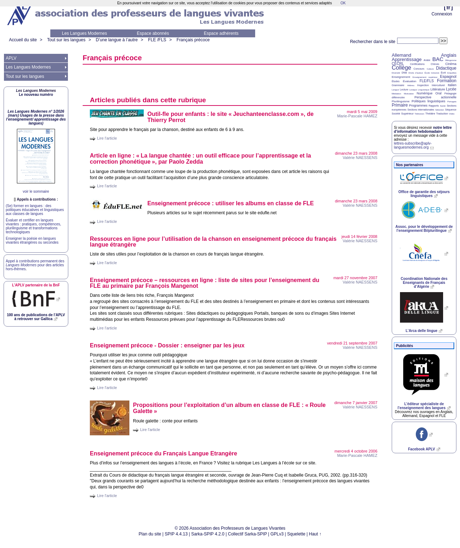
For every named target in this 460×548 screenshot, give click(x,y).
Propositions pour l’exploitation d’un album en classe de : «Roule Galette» (229, 408)
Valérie (360, 157)
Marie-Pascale (357, 116)
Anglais (448, 55)
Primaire (400, 105)
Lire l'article (107, 138)
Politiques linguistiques (428, 101)
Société (396, 113)
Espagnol (448, 76)
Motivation (409, 94)
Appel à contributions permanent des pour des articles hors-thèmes (35, 265)
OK (342, 3)
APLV (11, 58)
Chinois (435, 64)
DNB (404, 72)
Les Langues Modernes (84, 33)
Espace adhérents (221, 33)
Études (396, 81)
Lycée (451, 89)
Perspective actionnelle (435, 97)
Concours (419, 68)
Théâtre (430, 113)
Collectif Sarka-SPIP (247, 534)
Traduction (442, 113)
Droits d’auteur (416, 73)
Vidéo (451, 114)
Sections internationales (421, 109)
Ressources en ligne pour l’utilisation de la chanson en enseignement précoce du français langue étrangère (213, 242)
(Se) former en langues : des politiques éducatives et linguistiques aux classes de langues (35, 210)
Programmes (418, 105)
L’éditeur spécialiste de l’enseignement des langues (421, 406)
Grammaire (398, 85)
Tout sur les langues (66, 39)
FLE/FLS (426, 81)
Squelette (296, 534)
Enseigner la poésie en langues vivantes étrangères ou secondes (32, 240)
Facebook (421, 449)
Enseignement (401, 77)
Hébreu (410, 85)
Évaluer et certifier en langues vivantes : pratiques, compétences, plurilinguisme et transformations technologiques (33, 226)
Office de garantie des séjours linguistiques (424, 194)
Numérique (424, 93)
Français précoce (193, 39)
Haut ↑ (315, 534)
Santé (443, 106)
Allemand (401, 55)
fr (448, 7)
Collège (401, 68)
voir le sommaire (36, 191)
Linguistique (423, 90)
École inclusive (431, 73)
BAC (437, 59)
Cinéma (450, 64)
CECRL (398, 64)
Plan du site (150, 534)
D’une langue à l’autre (117, 39)
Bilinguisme (450, 60)
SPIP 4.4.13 (176, 534)
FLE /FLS (157, 39)
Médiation (396, 94)
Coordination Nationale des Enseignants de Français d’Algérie (424, 283)
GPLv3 (277, 534)
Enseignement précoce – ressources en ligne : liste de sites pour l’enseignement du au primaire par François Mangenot (204, 283)
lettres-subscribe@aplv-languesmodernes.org (413, 145)
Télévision (419, 114)
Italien (452, 85)
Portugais (451, 101)
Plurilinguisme (401, 101)
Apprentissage (407, 59)
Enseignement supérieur (425, 77)
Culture (430, 69)
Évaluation (409, 81)
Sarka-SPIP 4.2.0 (208, 534)
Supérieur (407, 113)
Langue (395, 90)
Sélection (439, 110)
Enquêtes (451, 73)
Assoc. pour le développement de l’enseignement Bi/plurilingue (423, 229)
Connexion (442, 14)
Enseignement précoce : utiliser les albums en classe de (230, 203)
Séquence (450, 109)
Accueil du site (23, 39)
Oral (439, 93)
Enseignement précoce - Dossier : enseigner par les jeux (167, 345)
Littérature (438, 89)
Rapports (434, 105)
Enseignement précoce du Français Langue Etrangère (163, 453)
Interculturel (438, 85)
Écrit (443, 72)
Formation (446, 80)
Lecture (404, 89)
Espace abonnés (153, 33)
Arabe (427, 60)
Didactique (446, 68)
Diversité (396, 73)
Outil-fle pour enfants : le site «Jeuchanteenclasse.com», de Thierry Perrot (230, 117)
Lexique (413, 90)
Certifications (417, 64)
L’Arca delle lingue (421, 331)
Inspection (423, 85)
